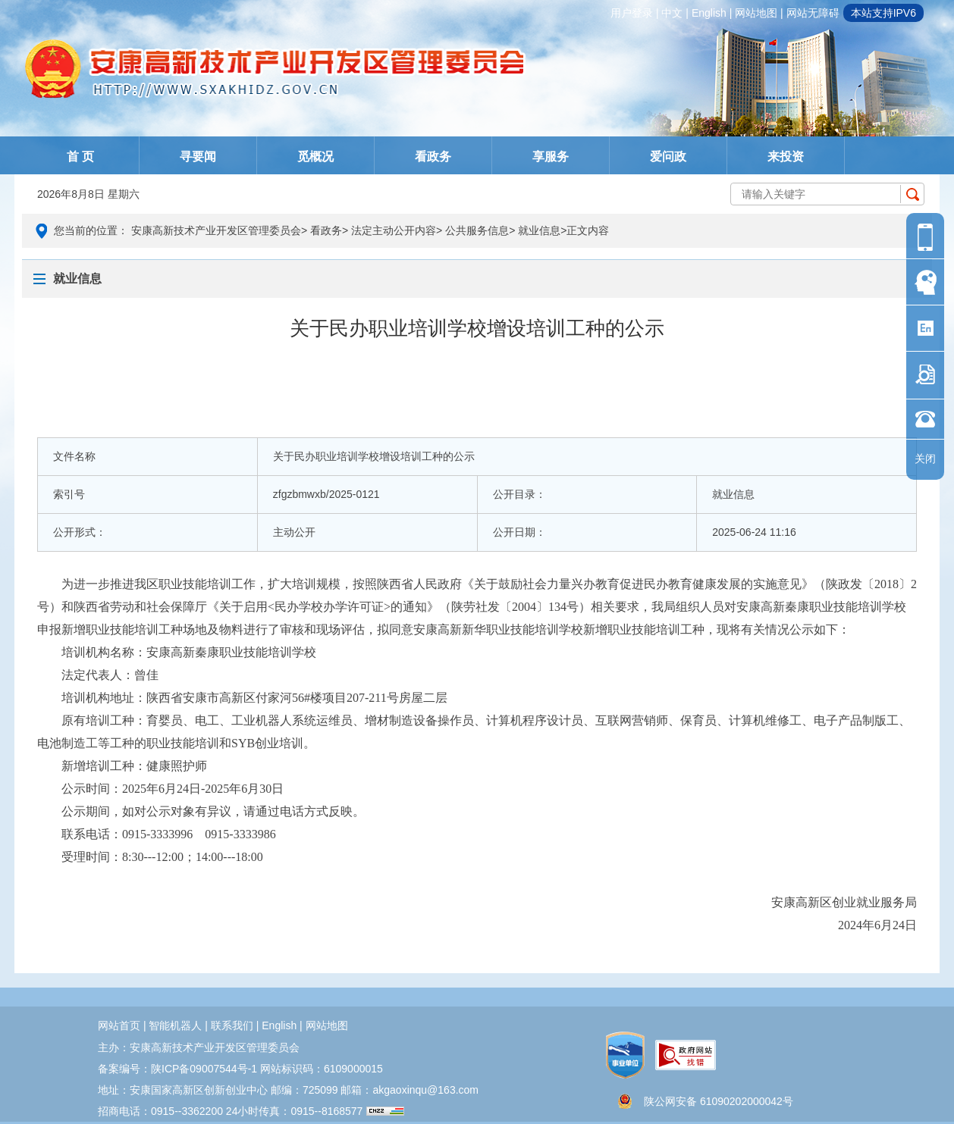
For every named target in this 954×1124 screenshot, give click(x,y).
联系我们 (232, 1025)
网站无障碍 (812, 13)
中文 (672, 13)
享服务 (550, 156)
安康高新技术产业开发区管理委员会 (216, 230)
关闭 (925, 458)
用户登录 (631, 13)
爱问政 (668, 156)
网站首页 (119, 1025)
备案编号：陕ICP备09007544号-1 (177, 1069)
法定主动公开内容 (393, 230)
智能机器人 (175, 1025)
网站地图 (756, 13)
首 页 (80, 156)
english (709, 13)
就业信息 (539, 230)
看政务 (433, 156)
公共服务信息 (477, 230)
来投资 (785, 156)
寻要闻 (198, 156)
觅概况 (315, 156)
